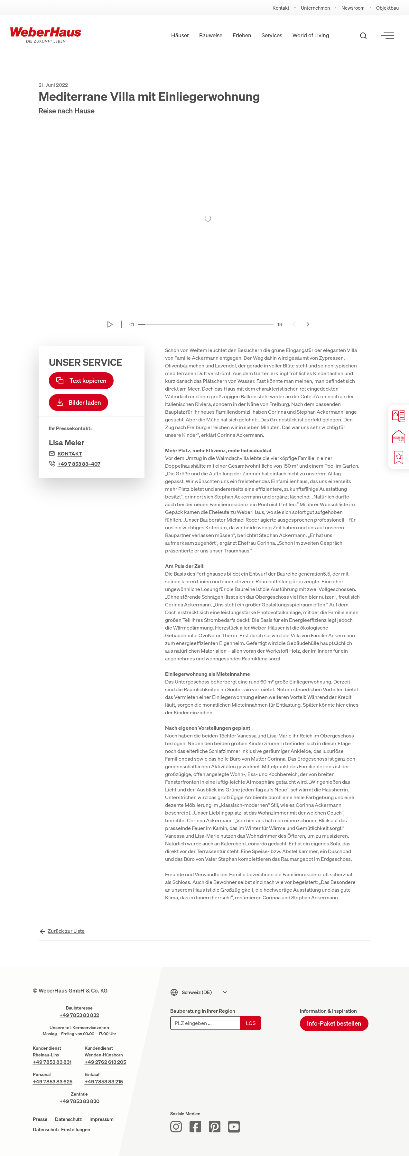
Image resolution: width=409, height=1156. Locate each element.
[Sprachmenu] (204, 992)
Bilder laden (78, 402)
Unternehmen (315, 8)
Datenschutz (68, 1119)
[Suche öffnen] (363, 35)
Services (272, 35)
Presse (40, 1119)
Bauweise (210, 35)
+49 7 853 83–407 (79, 463)
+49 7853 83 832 (79, 1015)
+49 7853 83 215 (104, 1081)
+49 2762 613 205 (105, 1061)
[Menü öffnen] (388, 35)
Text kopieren (81, 380)
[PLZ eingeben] (205, 1023)
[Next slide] (308, 324)
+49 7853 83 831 (52, 1061)
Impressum (101, 1119)
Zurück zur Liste (66, 930)
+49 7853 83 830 (79, 1101)
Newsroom (353, 8)
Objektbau (387, 8)
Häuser (180, 35)
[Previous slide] (293, 324)
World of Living (311, 35)
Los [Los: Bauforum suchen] (251, 1023)
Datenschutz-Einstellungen (61, 1129)
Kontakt (281, 8)
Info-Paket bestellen (334, 1023)
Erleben (242, 35)
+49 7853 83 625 (52, 1081)
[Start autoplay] (110, 324)
